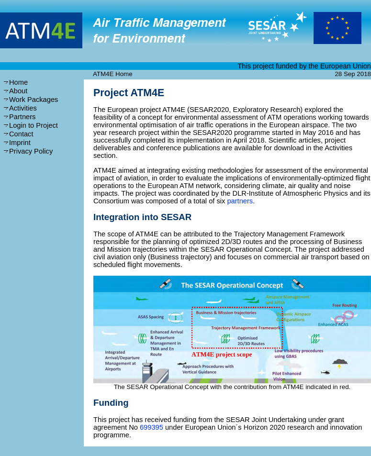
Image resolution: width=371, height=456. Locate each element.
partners (240, 201)
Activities (23, 108)
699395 (151, 427)
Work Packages (33, 99)
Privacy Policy (31, 151)
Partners (22, 117)
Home (18, 82)
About (18, 91)
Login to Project (33, 125)
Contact (21, 134)
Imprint (20, 142)
